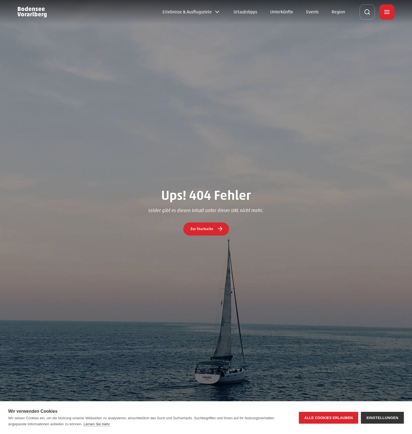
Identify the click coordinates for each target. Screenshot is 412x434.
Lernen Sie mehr (97, 424)
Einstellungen (382, 418)
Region (338, 11)
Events (312, 11)
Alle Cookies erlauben (328, 418)
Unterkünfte (281, 11)
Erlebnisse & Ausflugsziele (187, 11)
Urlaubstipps (245, 11)
